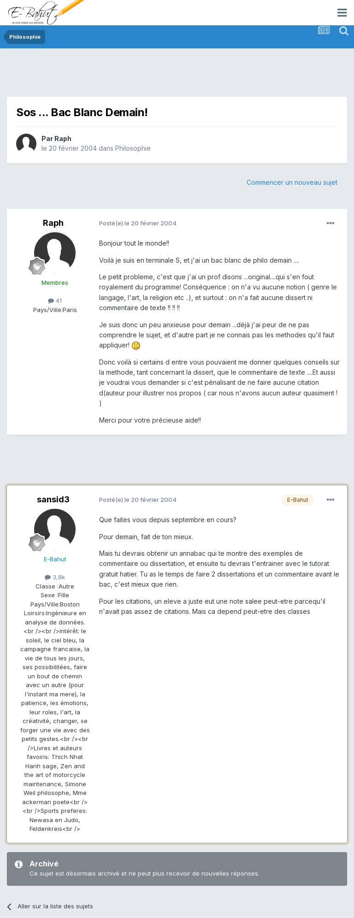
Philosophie (133, 148)
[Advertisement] (174, 76)
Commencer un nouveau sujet (292, 182)
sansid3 (53, 499)
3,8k (55, 577)
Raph (62, 138)
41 (55, 300)
